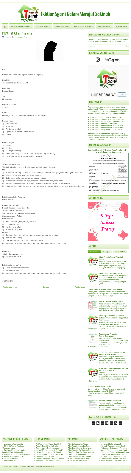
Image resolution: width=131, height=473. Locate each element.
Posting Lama (80, 287)
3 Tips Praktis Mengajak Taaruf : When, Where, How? (112, 353)
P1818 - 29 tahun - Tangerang (17, 33)
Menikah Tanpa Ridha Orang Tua (114, 456)
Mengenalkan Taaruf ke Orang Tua (49, 454)
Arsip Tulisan (120, 252)
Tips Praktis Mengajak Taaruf (79, 446)
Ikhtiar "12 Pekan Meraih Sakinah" (49, 450)
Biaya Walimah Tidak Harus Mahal (114, 460)
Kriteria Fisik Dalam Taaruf (110, 401)
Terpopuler (94, 252)
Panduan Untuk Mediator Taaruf (48, 460)
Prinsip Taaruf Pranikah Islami (48, 446)
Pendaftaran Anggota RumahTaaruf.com (108, 335)
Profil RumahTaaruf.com (22, 26)
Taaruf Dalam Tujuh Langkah (47, 448)
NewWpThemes (87, 466)
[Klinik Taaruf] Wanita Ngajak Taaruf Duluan (107, 121)
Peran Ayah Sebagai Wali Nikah (113, 454)
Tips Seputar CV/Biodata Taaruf (80, 450)
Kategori (106, 252)
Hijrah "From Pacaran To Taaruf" (48, 452)
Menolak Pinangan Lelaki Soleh (113, 446)
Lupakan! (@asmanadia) (13, 444)
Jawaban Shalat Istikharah (111, 444)
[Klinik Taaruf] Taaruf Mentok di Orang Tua (106, 125)
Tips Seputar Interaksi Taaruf (79, 456)
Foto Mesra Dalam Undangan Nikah (115, 452)
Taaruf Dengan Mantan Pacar (111, 301)
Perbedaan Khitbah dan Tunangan (114, 448)
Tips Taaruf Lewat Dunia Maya (80, 448)
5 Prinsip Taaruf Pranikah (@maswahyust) (13, 447)
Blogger (45, 466)
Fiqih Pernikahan (105, 26)
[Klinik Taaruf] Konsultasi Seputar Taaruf (105, 117)
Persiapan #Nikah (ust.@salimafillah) (10, 459)
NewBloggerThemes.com (121, 468)
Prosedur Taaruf (44, 26)
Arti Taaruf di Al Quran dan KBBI (48, 444)
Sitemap (51, 466)
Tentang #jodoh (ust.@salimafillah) (17, 454)
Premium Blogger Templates (120, 466)
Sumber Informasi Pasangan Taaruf (50, 458)
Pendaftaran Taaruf (62, 26)
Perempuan (19, 37)
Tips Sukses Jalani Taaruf (78, 444)
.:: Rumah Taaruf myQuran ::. (11, 466)
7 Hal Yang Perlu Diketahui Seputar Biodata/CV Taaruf (113, 369)
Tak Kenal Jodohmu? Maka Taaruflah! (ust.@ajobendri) (13, 451)
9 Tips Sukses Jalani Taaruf (99, 387)
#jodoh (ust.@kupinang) (13, 456)
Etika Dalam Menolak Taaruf (110, 273)
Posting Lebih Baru (10, 287)
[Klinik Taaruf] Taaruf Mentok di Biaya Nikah (107, 127)
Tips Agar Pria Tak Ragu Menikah (81, 452)
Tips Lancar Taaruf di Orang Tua (80, 454)
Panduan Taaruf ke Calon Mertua (49, 456)
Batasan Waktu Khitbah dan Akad (114, 450)
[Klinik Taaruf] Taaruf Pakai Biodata (103, 123)
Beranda (46, 287)
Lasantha (107, 466)
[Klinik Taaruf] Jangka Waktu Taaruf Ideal (106, 129)
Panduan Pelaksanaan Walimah (113, 458)
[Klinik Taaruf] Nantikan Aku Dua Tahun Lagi (107, 119)
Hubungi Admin (121, 26)
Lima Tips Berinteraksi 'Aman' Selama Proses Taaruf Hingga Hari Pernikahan (113, 318)
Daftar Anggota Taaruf (84, 26)
